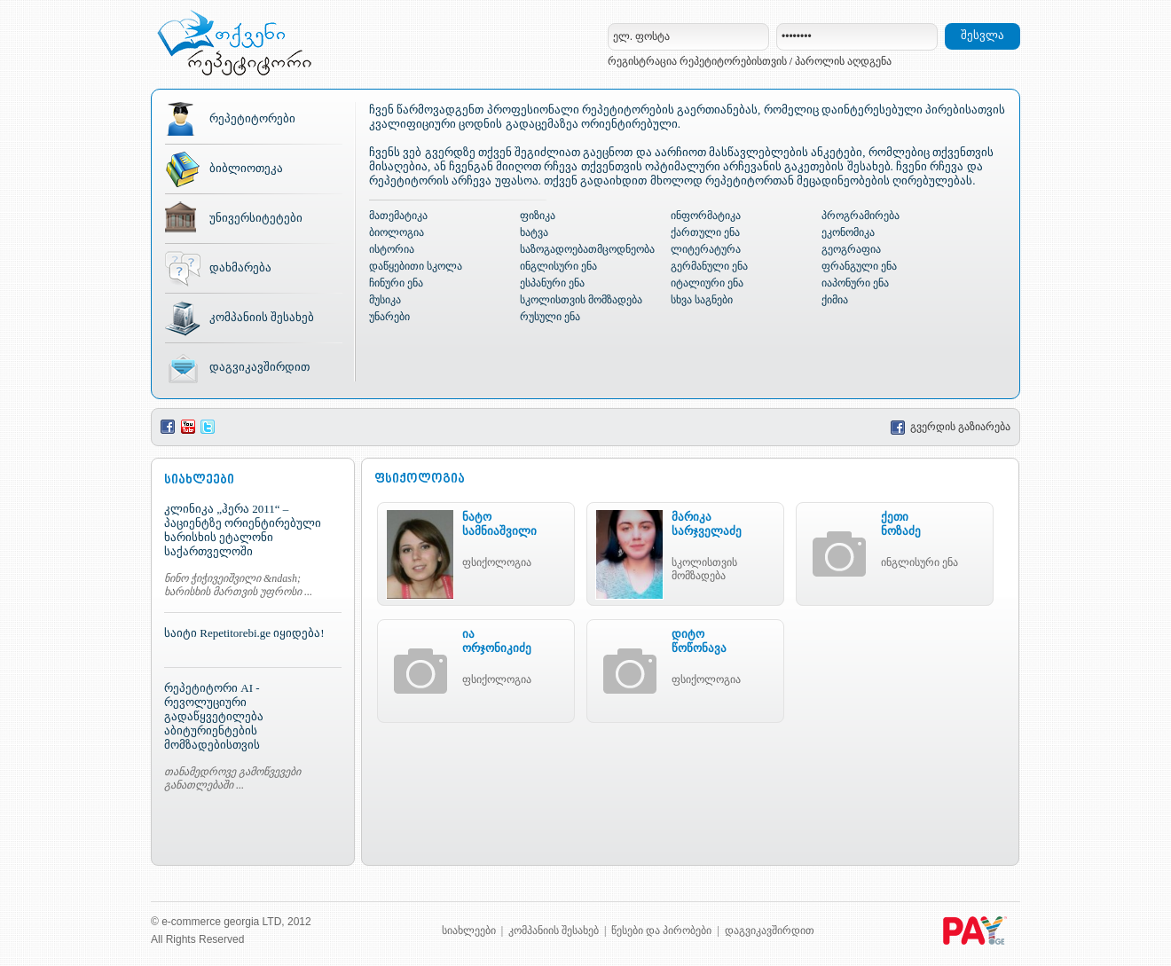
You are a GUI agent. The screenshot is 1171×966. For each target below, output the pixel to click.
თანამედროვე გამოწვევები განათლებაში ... (232, 778)
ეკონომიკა (848, 232)
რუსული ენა (550, 316)
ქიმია (834, 300)
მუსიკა (385, 300)
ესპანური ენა (552, 283)
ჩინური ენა (396, 283)
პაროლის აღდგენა (843, 61)
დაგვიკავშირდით (259, 366)
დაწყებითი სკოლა (415, 266)
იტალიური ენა (707, 283)
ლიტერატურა (706, 249)
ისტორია (391, 249)
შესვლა (982, 35)
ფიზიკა (537, 215)
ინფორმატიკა (706, 215)
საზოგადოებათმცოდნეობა (587, 249)
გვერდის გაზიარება (950, 426)
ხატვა (534, 232)
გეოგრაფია (851, 249)
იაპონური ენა (855, 283)
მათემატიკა (398, 215)
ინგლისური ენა (558, 266)
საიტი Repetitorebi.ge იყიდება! (244, 633)
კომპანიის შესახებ (261, 317)
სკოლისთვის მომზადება (581, 300)
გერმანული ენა (709, 266)
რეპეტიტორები (252, 118)
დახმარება (240, 267)
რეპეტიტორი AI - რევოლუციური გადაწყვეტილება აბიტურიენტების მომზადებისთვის (213, 716)
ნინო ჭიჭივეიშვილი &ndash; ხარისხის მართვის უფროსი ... (238, 585)
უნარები (389, 316)
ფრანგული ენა (859, 266)
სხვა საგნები (702, 300)
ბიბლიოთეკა (246, 168)
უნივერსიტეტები (256, 217)
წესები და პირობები (661, 930)
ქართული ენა (705, 232)
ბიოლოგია (396, 232)
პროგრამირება (860, 215)
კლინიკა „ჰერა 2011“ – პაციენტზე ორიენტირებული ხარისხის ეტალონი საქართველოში (242, 530)
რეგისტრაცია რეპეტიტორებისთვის (697, 61)
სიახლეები (469, 930)
